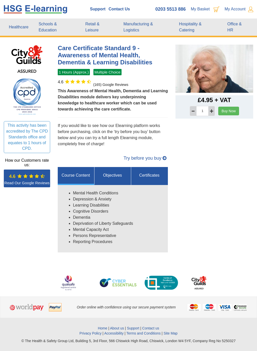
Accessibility (114, 333)
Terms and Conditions (143, 333)
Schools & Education (47, 27)
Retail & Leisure (92, 27)
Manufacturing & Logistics (138, 27)
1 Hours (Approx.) (74, 72)
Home (102, 328)
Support (97, 9)
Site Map (170, 333)
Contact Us (119, 9)
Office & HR (234, 27)
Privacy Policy (91, 333)
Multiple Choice (107, 72)
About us (117, 328)
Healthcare (18, 27)
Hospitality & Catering (190, 27)
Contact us (150, 328)
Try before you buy (145, 158)
